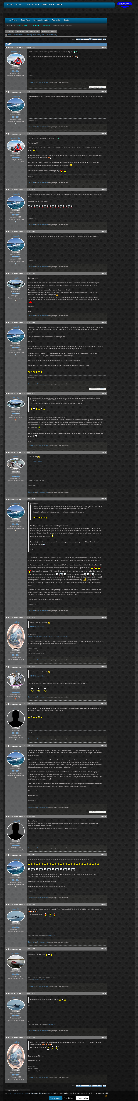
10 (97, 39)
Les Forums (9, 31)
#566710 (103, 703)
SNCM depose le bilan (35, 462)
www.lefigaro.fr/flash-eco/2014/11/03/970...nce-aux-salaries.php (48, 636)
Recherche (45, 31)
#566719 (103, 745)
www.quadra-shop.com (39, 979)
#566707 (103, 666)
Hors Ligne (15, 66)
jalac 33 (15, 909)
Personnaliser (83, 1098)
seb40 (15, 457)
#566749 (103, 993)
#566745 (103, 904)
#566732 (103, 816)
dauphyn (15, 622)
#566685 (103, 322)
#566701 (103, 499)
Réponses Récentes (32, 31)
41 (104, 39)
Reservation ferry (51, 35)
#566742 (103, 854)
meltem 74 (15, 52)
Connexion (31, 82)
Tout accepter (55, 1098)
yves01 (16, 278)
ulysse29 (15, 671)
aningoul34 (15, 96)
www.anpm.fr (51, 935)
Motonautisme (18, 35)
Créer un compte (42, 82)
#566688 (103, 393)
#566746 (103, 948)
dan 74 (16, 708)
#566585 (103, 91)
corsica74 (16, 821)
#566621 (103, 231)
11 (100, 39)
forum (10, 35)
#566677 (103, 273)
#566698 (103, 452)
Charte (53, 31)
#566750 (103, 1037)
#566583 (103, 47)
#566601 (103, 189)
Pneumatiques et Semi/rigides (34, 35)
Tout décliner (69, 1098)
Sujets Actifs (20, 31)
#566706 (103, 617)
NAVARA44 (15, 953)
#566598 (103, 133)
